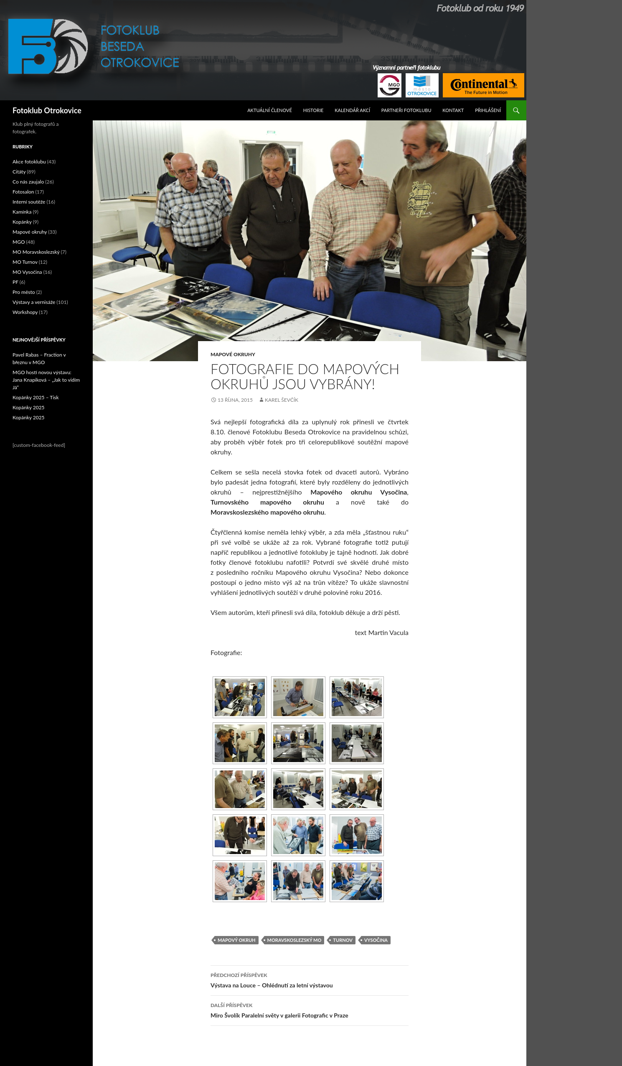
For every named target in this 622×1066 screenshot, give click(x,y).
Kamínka (22, 212)
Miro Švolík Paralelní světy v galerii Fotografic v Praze (310, 1009)
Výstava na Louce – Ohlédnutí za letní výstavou (310, 979)
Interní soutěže (29, 202)
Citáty (19, 171)
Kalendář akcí (352, 110)
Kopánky (22, 222)
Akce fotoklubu (29, 161)
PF (15, 282)
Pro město (24, 292)
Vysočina (376, 940)
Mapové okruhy (233, 354)
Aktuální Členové (269, 110)
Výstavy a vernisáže (34, 302)
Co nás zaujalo (28, 182)
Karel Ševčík (281, 400)
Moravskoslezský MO (294, 940)
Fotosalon (23, 192)
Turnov (343, 940)
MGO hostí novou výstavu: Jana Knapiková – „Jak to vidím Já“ (46, 379)
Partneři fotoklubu (406, 110)
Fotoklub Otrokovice (47, 110)
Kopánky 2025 (29, 407)
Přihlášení (488, 110)
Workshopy (25, 312)
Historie (313, 110)
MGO (19, 242)
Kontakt (453, 110)
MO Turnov (25, 262)
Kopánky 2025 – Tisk (36, 397)
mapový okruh (237, 940)
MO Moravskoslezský (36, 252)
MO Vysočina (27, 272)
